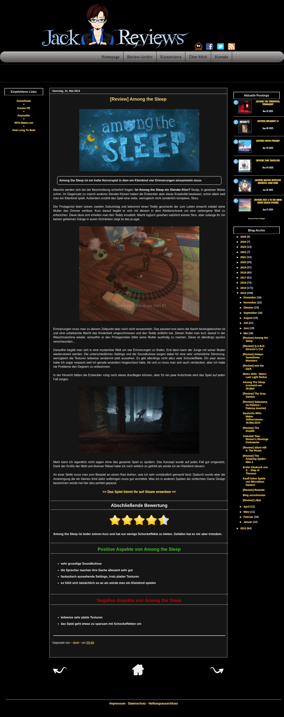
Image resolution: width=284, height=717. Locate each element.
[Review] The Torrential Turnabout (268, 103)
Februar (248, 516)
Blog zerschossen (254, 495)
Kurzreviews (170, 56)
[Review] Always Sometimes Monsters (253, 357)
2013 (243, 528)
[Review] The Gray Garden (254, 395)
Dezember (250, 297)
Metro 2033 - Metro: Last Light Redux (255, 375)
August (248, 317)
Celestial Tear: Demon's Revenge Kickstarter (255, 439)
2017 (243, 277)
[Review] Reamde (253, 489)
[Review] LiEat (252, 500)
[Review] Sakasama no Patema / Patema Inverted (255, 405)
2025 (243, 236)
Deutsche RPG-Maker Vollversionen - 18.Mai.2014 (253, 418)
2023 (243, 246)
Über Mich (198, 56)
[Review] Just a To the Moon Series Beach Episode (268, 201)
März (246, 511)
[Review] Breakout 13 (267, 121)
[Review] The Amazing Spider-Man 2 (254, 459)
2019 (243, 267)
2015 (243, 287)
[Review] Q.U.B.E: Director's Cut (254, 347)
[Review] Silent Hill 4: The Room (254, 449)
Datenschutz (137, 703)
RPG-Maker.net (23, 122)
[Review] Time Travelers (268, 160)
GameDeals (24, 100)
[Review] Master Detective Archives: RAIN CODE (268, 181)
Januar (248, 521)
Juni (246, 328)
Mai (246, 333)
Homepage (110, 56)
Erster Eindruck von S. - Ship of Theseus (255, 470)
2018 (243, 272)
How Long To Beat (23, 130)
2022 (243, 252)
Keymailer (23, 115)
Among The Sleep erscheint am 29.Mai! (254, 385)
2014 (243, 292)
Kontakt (221, 56)
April (246, 506)
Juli (246, 322)
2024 (243, 241)
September (250, 312)
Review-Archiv (140, 56)
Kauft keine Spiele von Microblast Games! (254, 481)
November (250, 302)
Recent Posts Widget (256, 218)
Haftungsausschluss (163, 703)
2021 (243, 257)
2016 (243, 282)
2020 (243, 262)
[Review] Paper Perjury (268, 140)
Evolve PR (23, 108)
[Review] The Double (251, 429)
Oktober (248, 307)
